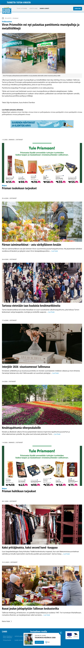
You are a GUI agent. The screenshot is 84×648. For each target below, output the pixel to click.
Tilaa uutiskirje (22, 8)
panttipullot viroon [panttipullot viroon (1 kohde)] (62, 112)
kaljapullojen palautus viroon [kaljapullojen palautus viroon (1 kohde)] (12, 112)
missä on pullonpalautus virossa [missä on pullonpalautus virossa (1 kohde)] (44, 112)
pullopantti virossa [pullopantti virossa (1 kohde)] (24, 114)
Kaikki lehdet (44, 8)
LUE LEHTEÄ (39, 642)
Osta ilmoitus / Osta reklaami (7, 636)
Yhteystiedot (7, 640)
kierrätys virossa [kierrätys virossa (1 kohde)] (27, 112)
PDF (48, 642)
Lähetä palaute (19, 636)
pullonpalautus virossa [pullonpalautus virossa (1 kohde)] (9, 114)
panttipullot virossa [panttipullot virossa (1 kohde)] (75, 112)
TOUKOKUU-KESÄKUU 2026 (45, 638)
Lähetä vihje (33, 8)
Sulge (60, 633)
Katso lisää (6, 621)
